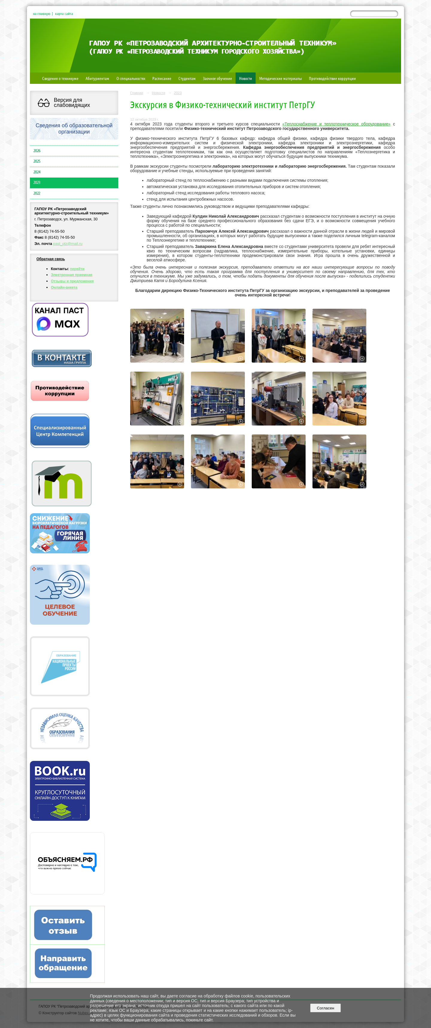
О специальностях (130, 78)
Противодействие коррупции (332, 78)
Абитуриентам (97, 78)
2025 (37, 161)
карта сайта (64, 14)
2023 (37, 182)
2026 (37, 151)
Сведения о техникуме (60, 78)
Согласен (325, 1008)
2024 (37, 172)
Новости (245, 78)
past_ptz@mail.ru (68, 244)
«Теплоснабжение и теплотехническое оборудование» (336, 124)
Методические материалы (280, 78)
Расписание (161, 78)
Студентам (187, 78)
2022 (37, 193)
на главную (41, 14)
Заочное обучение (217, 78)
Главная (136, 93)
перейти (77, 269)
